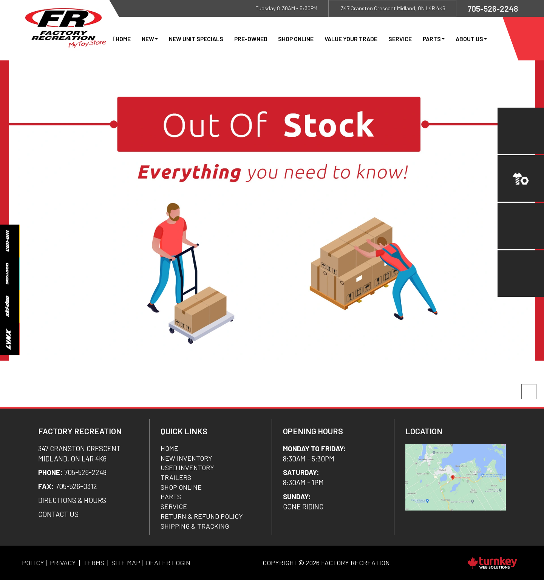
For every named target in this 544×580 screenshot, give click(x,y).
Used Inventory (187, 467)
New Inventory (186, 458)
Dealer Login (168, 562)
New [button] (150, 38)
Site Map (125, 562)
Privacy (63, 562)
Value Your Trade (351, 38)
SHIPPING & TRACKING (195, 526)
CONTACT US (58, 514)
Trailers (176, 477)
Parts (171, 496)
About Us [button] (471, 38)
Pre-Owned (250, 38)
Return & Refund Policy (202, 516)
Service (400, 38)
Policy (33, 562)
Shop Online (296, 38)
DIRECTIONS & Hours (72, 500)
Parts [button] (434, 38)
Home (123, 38)
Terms (93, 562)
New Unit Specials (196, 38)
